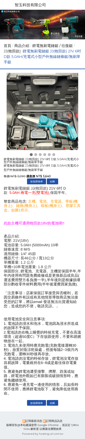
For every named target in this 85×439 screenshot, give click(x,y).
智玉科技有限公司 (30, 5)
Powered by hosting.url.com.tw (42, 433)
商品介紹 (22, 45)
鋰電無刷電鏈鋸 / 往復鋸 (52, 45)
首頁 (7, 45)
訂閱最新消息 (34, 420)
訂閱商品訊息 (54, 420)
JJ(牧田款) (12, 51)
